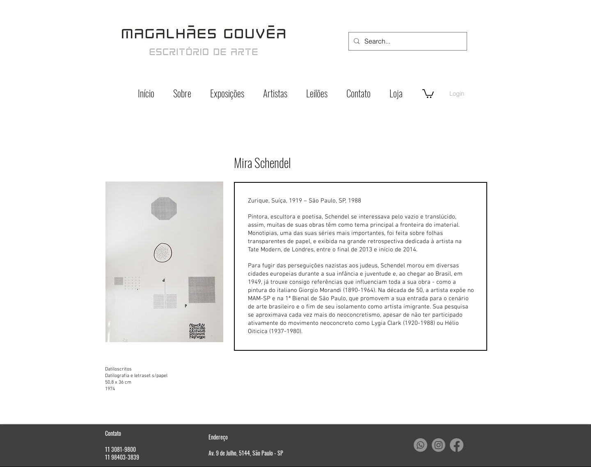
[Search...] (406, 41)
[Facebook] (456, 445)
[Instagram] (438, 445)
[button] (428, 93)
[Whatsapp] (420, 445)
